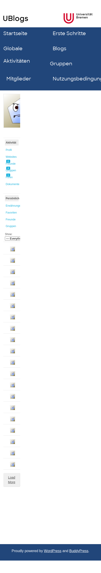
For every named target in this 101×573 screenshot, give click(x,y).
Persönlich (12, 198)
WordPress (52, 551)
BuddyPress (78, 551)
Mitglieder (18, 79)
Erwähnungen (12, 205)
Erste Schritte (69, 33)
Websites (11, 157)
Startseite (15, 33)
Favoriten (11, 212)
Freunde (11, 164)
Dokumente (12, 184)
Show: (8, 234)
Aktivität (11, 142)
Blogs (59, 48)
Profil (9, 150)
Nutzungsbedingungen (74, 79)
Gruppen (61, 63)
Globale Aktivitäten (16, 54)
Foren (9, 177)
